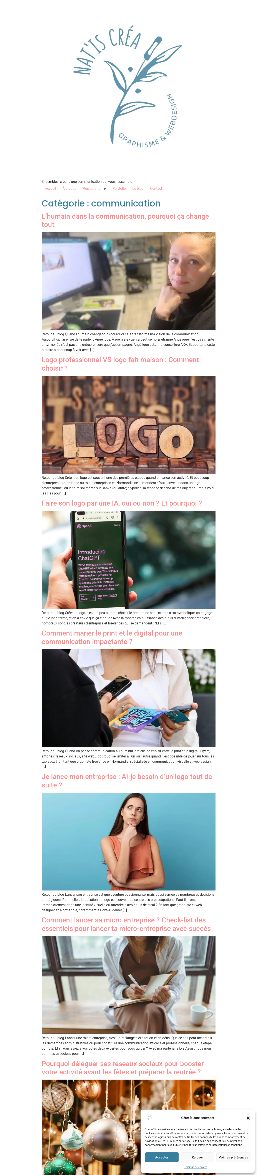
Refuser (197, 1157)
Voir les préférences (233, 1157)
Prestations (91, 188)
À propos (69, 188)
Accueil (50, 188)
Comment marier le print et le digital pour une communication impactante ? (112, 637)
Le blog (138, 188)
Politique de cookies (195, 1167)
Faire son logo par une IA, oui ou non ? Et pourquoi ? (122, 503)
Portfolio (119, 188)
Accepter (161, 1157)
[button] (248, 1118)
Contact (156, 188)
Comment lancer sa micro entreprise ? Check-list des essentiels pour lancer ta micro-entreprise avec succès (126, 924)
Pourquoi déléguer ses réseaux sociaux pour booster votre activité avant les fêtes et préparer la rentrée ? (123, 1068)
